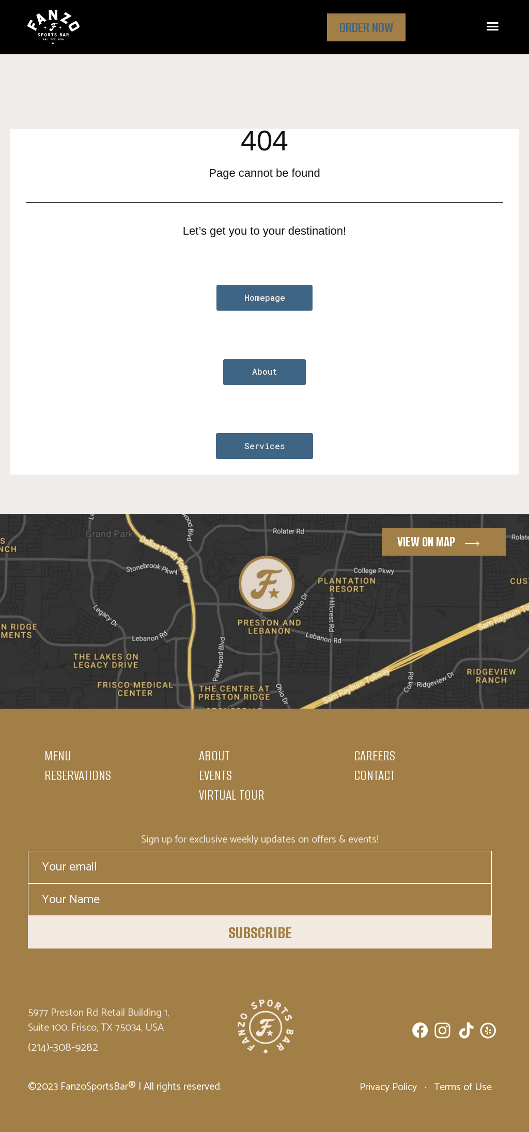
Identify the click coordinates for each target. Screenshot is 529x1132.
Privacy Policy (389, 1087)
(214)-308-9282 (63, 1046)
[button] (493, 26)
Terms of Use (461, 1087)
